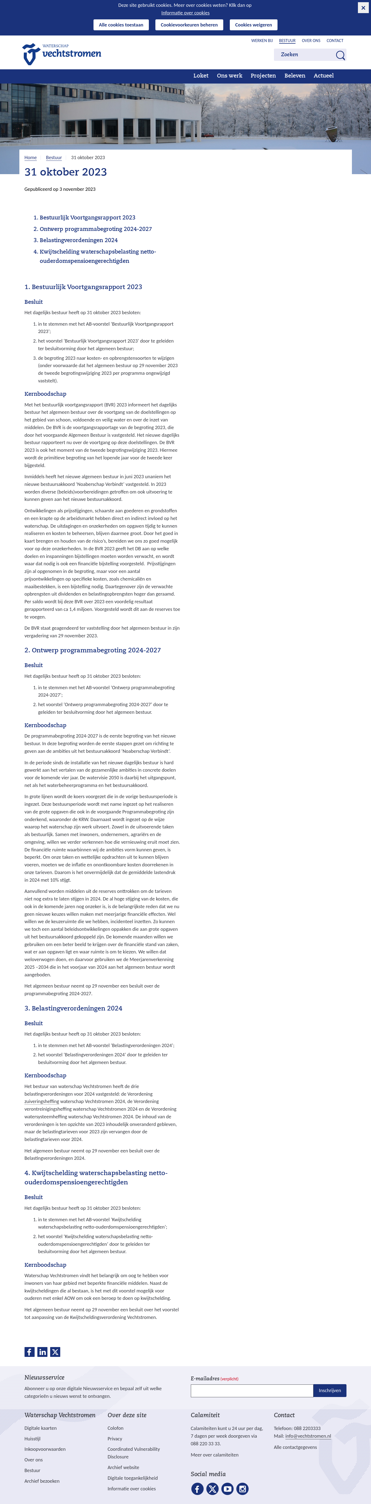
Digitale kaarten (41, 1428)
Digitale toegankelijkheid (133, 1478)
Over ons (311, 40)
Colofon (115, 1428)
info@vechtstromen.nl (308, 1436)
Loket (201, 76)
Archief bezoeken (42, 1481)
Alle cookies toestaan (121, 25)
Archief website (123, 1467)
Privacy (115, 1438)
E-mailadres (215, 1379)
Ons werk (229, 76)
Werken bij (262, 40)
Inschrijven (330, 1390)
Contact (335, 40)
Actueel (324, 76)
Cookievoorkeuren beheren (189, 25)
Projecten (263, 76)
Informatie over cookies (185, 13)
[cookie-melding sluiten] (363, 7)
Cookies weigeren (253, 25)
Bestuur (287, 40)
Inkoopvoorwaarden (45, 1449)
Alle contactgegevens (295, 1447)
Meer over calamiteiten (215, 1455)
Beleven (295, 76)
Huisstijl (33, 1438)
